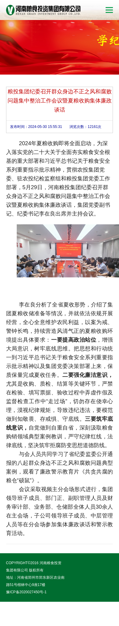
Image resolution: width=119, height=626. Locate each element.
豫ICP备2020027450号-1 (26, 592)
